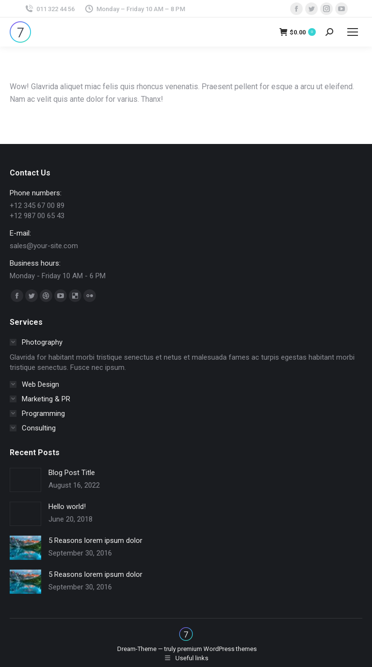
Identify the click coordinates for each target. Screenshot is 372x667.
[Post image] (25, 480)
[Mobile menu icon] (352, 32)
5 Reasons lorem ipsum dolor (95, 540)
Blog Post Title (71, 472)
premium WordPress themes (217, 648)
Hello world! (67, 506)
